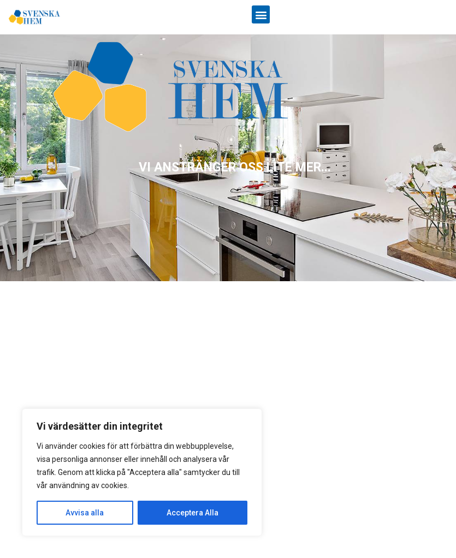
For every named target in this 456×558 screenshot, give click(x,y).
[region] (228, 157)
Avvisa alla (85, 512)
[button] (261, 14)
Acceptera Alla (192, 512)
